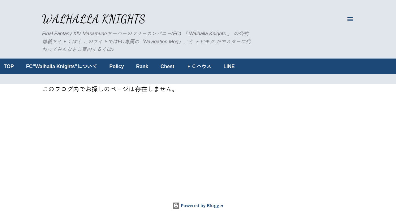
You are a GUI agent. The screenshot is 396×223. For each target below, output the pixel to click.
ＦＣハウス (237, 66)
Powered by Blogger (198, 205)
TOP (47, 66)
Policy (155, 66)
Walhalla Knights (93, 19)
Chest (206, 66)
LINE (267, 66)
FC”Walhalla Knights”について (100, 66)
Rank (180, 66)
